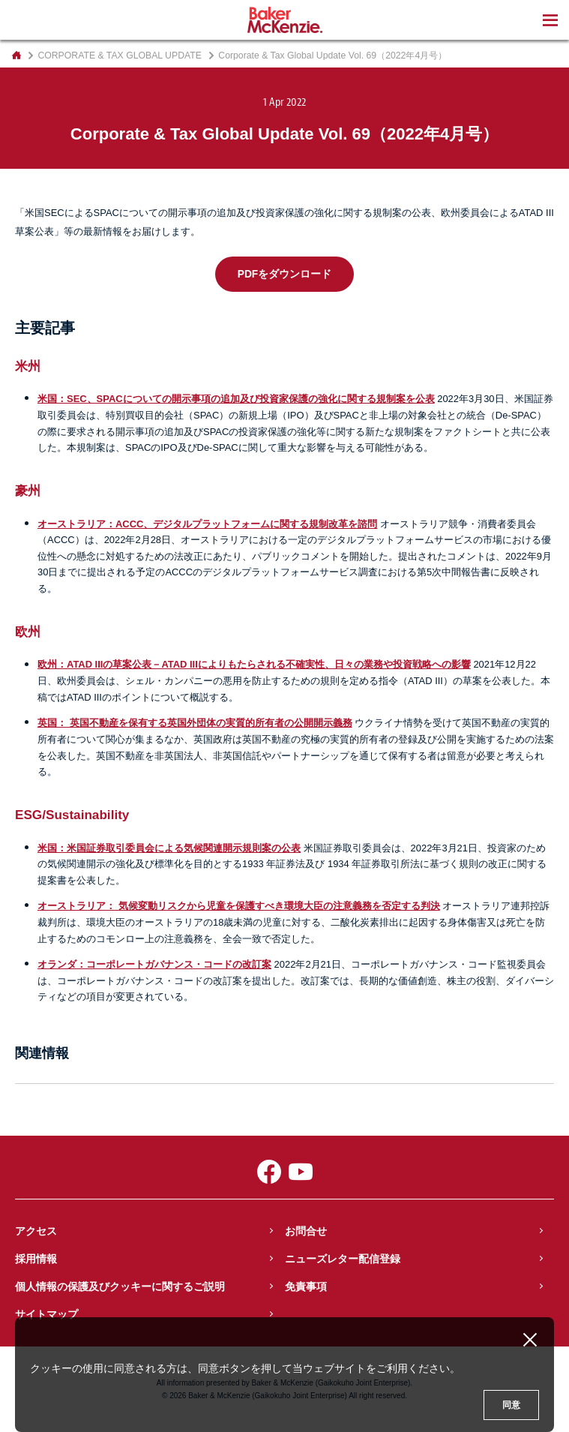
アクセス (36, 1231)
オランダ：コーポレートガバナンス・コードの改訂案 (154, 964)
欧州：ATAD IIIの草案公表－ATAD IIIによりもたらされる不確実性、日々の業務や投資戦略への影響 (254, 664)
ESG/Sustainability (72, 814)
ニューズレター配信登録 (342, 1259)
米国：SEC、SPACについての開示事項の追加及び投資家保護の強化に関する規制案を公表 (236, 398)
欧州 (27, 631)
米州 (27, 366)
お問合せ (306, 1231)
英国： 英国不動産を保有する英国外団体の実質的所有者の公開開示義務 (194, 722)
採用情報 (36, 1259)
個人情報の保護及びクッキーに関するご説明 (120, 1286)
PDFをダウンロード (285, 274)
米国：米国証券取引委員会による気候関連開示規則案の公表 (169, 848)
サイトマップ (46, 1314)
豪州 (27, 490)
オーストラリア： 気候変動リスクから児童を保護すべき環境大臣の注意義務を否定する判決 (238, 905)
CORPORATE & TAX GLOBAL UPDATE (119, 55)
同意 (511, 1405)
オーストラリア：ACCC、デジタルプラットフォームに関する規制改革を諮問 (207, 524)
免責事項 (306, 1286)
